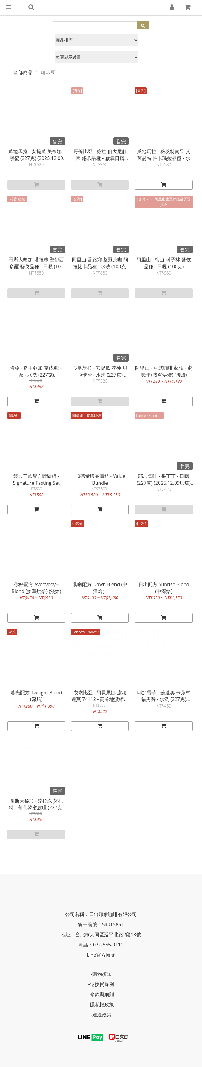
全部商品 (23, 72)
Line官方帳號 (101, 955)
